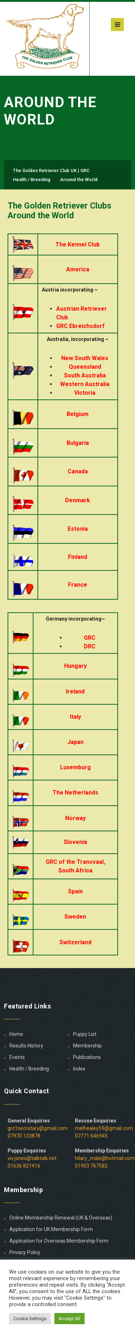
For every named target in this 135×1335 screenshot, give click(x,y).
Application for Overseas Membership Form (58, 1241)
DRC (89, 646)
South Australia (85, 375)
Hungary (75, 665)
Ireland (75, 691)
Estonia (78, 528)
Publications (87, 1057)
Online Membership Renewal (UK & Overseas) (60, 1218)
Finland (77, 556)
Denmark (77, 500)
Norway (75, 818)
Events (17, 1057)
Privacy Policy (24, 1252)
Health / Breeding (29, 1069)
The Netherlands (75, 792)
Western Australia (84, 384)
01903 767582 (91, 1166)
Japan (75, 742)
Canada (78, 471)
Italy (75, 716)
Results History (26, 1046)
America (77, 269)
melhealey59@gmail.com (104, 1128)
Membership (87, 1046)
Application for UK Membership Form (51, 1229)
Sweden (75, 916)
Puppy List (84, 1034)
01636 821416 (24, 1166)
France (77, 584)
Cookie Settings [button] (29, 1318)
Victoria (84, 392)
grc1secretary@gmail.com (38, 1128)
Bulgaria (78, 442)
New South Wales (84, 358)
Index (79, 1069)
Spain (75, 891)
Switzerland (75, 942)
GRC (89, 637)
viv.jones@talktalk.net (32, 1158)
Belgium (78, 414)
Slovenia (75, 842)
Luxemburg (75, 767)
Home (16, 1034)
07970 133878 (24, 1136)
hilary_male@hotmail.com (105, 1158)
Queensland (85, 366)
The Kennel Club (77, 244)
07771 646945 (91, 1136)
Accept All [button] (69, 1318)
